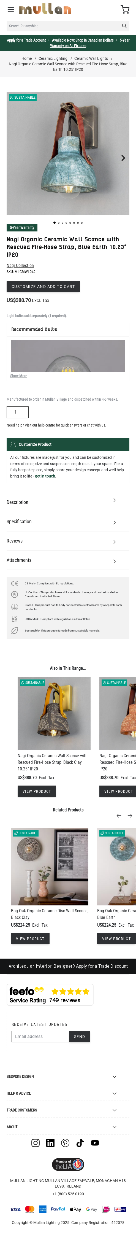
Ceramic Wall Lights (91, 58)
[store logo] (45, 8)
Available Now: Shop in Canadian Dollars (82, 40)
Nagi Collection (20, 265)
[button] (54, 223)
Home (26, 58)
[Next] (131, 815)
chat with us (96, 425)
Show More (18, 376)
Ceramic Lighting (53, 58)
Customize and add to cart (43, 286)
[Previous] (120, 815)
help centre (46, 425)
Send (79, 1036)
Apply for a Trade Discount (102, 966)
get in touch (45, 476)
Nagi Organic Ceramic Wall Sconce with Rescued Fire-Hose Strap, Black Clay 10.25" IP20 (53, 762)
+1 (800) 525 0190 (68, 1194)
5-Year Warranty (22, 227)
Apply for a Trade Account (26, 40)
